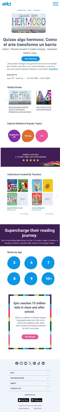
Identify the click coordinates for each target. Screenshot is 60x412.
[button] (17, 197)
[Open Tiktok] (38, 363)
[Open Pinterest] (34, 363)
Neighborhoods (21, 10)
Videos (29, 10)
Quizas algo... (37, 10)
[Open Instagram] (21, 363)
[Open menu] (55, 4)
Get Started (30, 337)
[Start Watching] (30, 58)
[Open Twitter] (30, 363)
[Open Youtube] (25, 363)
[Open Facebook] (16, 363)
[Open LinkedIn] (43, 363)
